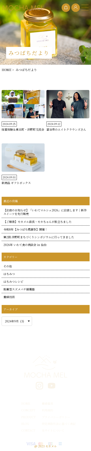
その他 (7, 266)
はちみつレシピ (13, 281)
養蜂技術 (9, 297)
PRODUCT (28, 417)
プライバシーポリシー (56, 417)
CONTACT (28, 430)
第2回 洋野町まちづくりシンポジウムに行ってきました (38, 237)
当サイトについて (53, 430)
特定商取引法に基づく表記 (59, 424)
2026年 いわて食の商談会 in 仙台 (25, 245)
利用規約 (47, 410)
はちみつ (9, 274)
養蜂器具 (47, 403)
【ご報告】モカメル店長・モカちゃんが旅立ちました (37, 222)
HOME (25, 403)
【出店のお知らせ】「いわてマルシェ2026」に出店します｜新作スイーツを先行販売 (45, 212)
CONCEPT (28, 410)
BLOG (25, 424)
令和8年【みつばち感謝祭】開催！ (25, 229)
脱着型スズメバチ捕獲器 (19, 289)
